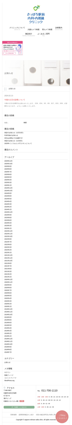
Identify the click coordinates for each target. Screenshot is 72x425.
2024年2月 (8, 207)
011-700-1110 (47, 390)
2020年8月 (8, 287)
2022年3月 (8, 247)
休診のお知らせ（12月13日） (14, 132)
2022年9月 (8, 239)
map (22, 401)
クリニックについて (17, 28)
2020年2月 (8, 304)
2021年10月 (8, 260)
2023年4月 (8, 223)
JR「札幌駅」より (19, 407)
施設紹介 (28, 35)
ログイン (7, 372)
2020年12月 (8, 279)
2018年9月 (8, 347)
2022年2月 (8, 250)
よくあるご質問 (44, 35)
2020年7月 (8, 290)
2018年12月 (8, 339)
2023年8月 (8, 217)
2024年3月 (8, 204)
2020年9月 (8, 285)
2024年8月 (8, 196)
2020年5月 (8, 295)
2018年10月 (8, 344)
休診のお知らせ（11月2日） (13, 141)
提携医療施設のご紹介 (26, 414)
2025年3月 (8, 182)
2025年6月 (8, 174)
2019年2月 (8, 333)
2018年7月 (8, 352)
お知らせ (7, 362)
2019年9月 (8, 317)
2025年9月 (8, 166)
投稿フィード (8, 375)
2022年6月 (8, 244)
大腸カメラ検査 (34, 29)
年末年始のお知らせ (11, 135)
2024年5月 (8, 199)
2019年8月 (8, 320)
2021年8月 (8, 263)
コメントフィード (10, 378)
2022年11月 (8, 234)
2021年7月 (8, 266)
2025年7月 (8, 172)
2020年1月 (8, 306)
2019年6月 (8, 322)
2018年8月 (8, 349)
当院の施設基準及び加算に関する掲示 (48, 414)
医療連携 (14, 414)
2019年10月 (8, 314)
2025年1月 (8, 185)
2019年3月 (8, 331)
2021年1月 (8, 277)
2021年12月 (8, 255)
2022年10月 (8, 236)
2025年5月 (8, 177)
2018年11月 (8, 341)
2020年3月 (8, 301)
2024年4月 (8, 201)
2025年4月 (8, 180)
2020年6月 (8, 293)
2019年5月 (8, 325)
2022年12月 (8, 231)
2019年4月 (8, 328)
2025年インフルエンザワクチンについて (18, 143)
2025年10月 (8, 163)
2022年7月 (8, 242)
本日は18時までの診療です (13, 138)
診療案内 (59, 28)
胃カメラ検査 (47, 29)
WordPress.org (9, 380)
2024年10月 (8, 190)
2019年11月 (8, 312)
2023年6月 (8, 220)
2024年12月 (8, 188)
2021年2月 (8, 274)
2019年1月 (8, 336)
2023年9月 (8, 215)
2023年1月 (8, 228)
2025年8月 (8, 169)
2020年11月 (8, 282)
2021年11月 (8, 258)
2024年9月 (8, 193)
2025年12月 (8, 161)
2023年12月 (8, 212)
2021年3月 (8, 271)
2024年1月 (8, 209)
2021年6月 (8, 269)
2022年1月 (8, 252)
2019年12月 (8, 309)
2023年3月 (8, 225)
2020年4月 (8, 298)
